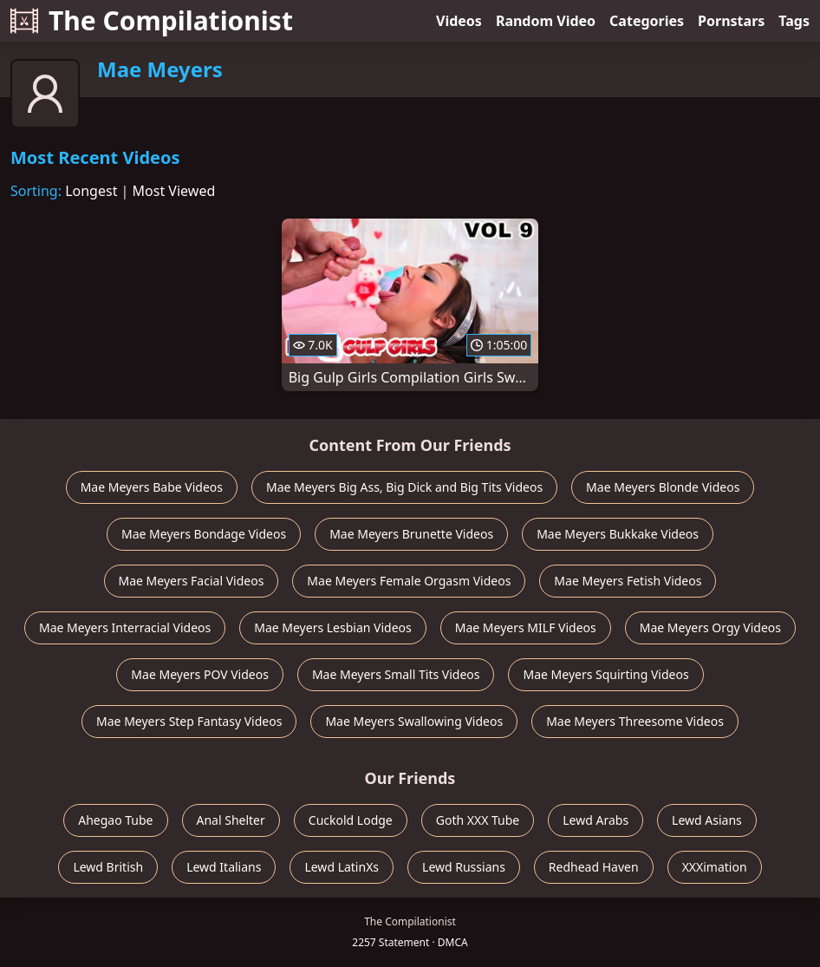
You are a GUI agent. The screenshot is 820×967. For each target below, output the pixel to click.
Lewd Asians (707, 820)
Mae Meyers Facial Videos (191, 580)
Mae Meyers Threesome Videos (635, 721)
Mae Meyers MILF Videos (525, 627)
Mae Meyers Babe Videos (152, 487)
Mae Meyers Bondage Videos (203, 534)
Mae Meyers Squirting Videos (605, 674)
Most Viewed (174, 190)
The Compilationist (151, 20)
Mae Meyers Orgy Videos (710, 627)
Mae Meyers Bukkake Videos (618, 534)
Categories (646, 20)
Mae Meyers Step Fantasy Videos (189, 721)
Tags (794, 20)
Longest (91, 190)
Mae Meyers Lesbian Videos (333, 627)
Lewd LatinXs (341, 867)
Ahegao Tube (115, 820)
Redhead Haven (594, 867)
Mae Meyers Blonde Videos (662, 487)
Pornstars (731, 20)
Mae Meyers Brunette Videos (411, 534)
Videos (459, 20)
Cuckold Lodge (351, 820)
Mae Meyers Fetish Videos (627, 580)
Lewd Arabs (595, 820)
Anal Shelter (231, 820)
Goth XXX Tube (478, 820)
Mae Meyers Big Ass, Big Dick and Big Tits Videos (404, 487)
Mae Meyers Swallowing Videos (414, 721)
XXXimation (714, 867)
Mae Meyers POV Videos (200, 674)
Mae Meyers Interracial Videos (125, 627)
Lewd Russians (463, 867)
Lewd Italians (223, 867)
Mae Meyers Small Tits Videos (396, 674)
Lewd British (108, 867)
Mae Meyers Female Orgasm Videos (409, 580)
